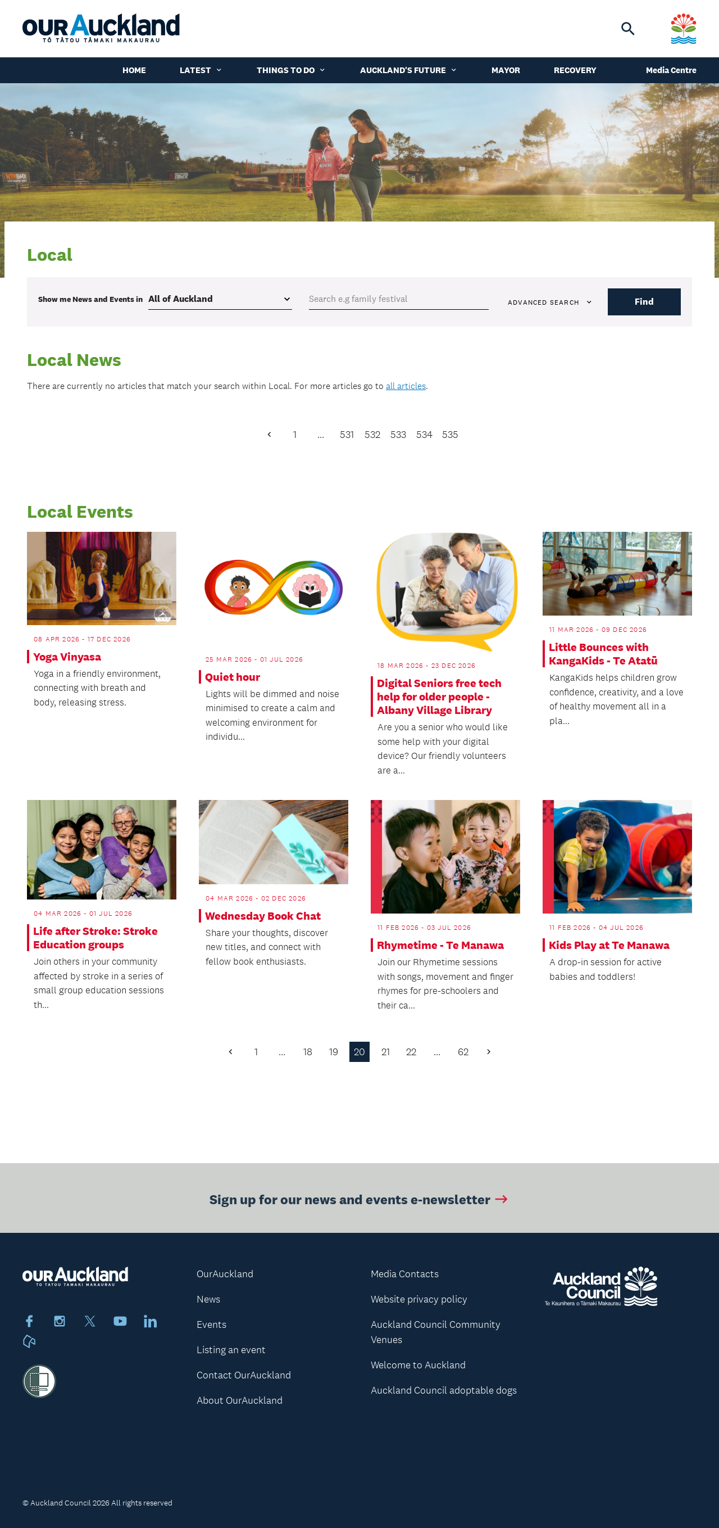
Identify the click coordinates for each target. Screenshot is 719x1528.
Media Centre (671, 70)
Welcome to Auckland (418, 1365)
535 (450, 434)
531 (347, 434)
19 (333, 1052)
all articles (406, 386)
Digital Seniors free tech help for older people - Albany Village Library (439, 696)
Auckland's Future (409, 70)
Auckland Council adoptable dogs (444, 1390)
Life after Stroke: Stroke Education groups (95, 937)
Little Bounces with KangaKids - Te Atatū (603, 653)
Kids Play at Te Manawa (609, 945)
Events (211, 1324)
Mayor (506, 70)
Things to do (291, 70)
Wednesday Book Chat (263, 916)
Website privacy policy (419, 1299)
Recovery (575, 70)
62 (463, 1052)
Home (134, 70)
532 (372, 434)
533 (398, 434)
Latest (201, 70)
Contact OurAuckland (244, 1375)
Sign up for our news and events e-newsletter (360, 1205)
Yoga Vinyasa (67, 656)
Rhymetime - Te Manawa (440, 945)
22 (411, 1052)
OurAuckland (225, 1274)
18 (307, 1052)
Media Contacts (405, 1274)
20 (359, 1052)
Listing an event (231, 1350)
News (208, 1299)
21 (385, 1052)
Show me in (90, 299)
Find (644, 302)
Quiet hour (232, 677)
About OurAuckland (240, 1400)
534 (424, 434)
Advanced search (550, 302)
